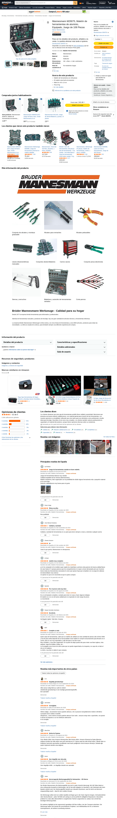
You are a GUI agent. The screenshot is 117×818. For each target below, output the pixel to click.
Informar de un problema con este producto (66, 90)
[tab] (45, 430)
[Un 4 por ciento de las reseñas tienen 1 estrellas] (15, 434)
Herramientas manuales (41, 15)
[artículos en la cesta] (111, 2)
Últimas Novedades (25, 7)
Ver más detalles (58, 87)
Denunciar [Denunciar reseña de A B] (43, 695)
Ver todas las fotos (108, 437)
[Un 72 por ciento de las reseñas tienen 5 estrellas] (15, 421)
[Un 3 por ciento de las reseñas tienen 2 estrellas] (15, 431)
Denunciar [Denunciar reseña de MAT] (55, 656)
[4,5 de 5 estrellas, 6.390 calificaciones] (82, 154)
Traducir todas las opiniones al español (53, 673)
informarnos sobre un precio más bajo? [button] (22, 349)
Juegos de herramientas (55, 15)
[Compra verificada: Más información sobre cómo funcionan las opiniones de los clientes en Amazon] (71, 473)
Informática (77, 7)
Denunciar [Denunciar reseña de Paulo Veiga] (55, 517)
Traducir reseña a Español (48, 698)
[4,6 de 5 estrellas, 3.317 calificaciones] (64, 158)
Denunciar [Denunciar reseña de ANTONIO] (43, 722)
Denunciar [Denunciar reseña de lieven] (43, 768)
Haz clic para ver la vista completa (26, 59)
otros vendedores (79, 45)
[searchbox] (52, 3)
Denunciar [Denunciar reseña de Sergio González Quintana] (55, 622)
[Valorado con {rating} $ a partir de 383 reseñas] (68, 401)
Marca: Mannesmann (58, 30)
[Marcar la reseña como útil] (45, 500)
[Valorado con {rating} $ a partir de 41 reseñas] (30, 401)
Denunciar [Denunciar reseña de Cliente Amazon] (55, 552)
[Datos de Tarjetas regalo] (97, 7)
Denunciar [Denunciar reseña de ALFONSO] (55, 500)
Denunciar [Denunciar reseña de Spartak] (55, 604)
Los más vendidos (38, 7)
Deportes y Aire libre (105, 7)
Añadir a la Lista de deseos (101, 102)
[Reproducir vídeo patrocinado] (25, 385)
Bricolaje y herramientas (8, 15)
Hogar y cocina (67, 7)
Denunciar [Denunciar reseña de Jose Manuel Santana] (55, 535)
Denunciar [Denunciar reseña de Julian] (43, 815)
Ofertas (58, 7)
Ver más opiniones (46, 662)
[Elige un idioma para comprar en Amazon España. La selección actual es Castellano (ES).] (81, 3)
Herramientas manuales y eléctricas (24, 15)
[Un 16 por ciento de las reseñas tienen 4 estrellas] (15, 424)
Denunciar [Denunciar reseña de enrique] (55, 580)
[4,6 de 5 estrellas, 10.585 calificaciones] (13, 154)
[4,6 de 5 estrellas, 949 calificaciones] (47, 152)
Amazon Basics (49, 7)
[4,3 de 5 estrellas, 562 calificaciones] (99, 154)
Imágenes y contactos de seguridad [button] (12, 365)
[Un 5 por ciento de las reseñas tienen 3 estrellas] (15, 427)
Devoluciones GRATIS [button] (101, 32)
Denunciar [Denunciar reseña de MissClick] (43, 748)
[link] (33, 105)
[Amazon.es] (7, 2)
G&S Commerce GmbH (106, 54)
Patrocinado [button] (5, 372)
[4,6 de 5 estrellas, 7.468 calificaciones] (30, 154)
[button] (4, 7)
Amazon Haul (13, 7)
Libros (84, 7)
